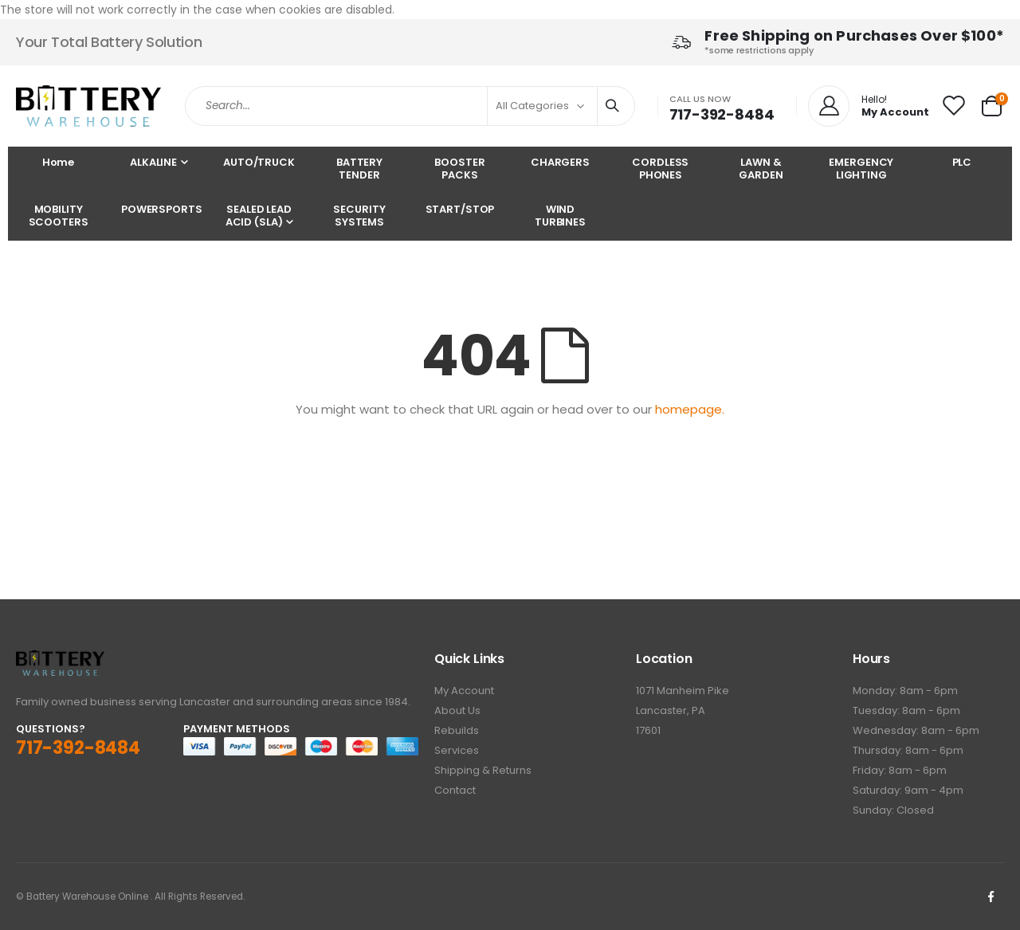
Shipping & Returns (483, 770)
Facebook (990, 896)
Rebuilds (456, 730)
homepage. (689, 409)
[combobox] (410, 106)
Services (456, 750)
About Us (457, 710)
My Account (464, 690)
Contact (455, 790)
